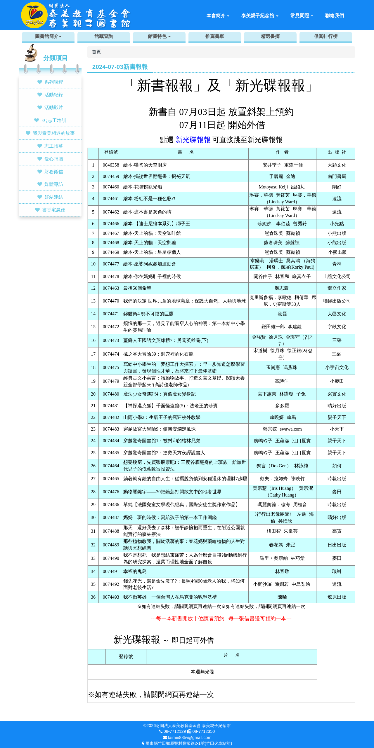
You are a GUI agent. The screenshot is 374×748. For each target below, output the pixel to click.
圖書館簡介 (48, 36)
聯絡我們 (334, 15)
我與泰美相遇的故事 (54, 133)
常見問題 (301, 15)
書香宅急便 (53, 209)
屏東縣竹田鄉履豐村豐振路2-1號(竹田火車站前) (189, 743)
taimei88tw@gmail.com (190, 737)
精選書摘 (270, 36)
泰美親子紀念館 (259, 15)
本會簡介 (218, 15)
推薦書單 (214, 36)
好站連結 (53, 197)
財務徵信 (53, 171)
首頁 (96, 51)
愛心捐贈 (53, 158)
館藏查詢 (103, 36)
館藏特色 (159, 36)
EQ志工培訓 (53, 120)
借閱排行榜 (325, 36)
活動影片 (53, 107)
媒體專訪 (53, 184)
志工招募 (53, 146)
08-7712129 (175, 731)
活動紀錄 (53, 94)
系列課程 (53, 82)
